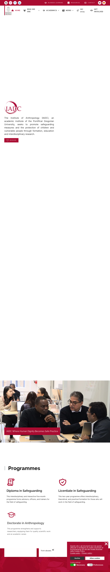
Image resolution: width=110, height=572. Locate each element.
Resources (73, 3)
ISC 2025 (81, 10)
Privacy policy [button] (87, 553)
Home (15, 10)
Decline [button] (77, 558)
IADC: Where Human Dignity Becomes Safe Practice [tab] (49, 439)
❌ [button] (106, 544)
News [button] (67, 10)
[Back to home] (7, 10)
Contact (89, 3)
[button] (4, 411)
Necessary (80, 565)
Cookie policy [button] (75, 553)
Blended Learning (53, 3)
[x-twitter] (6, 3)
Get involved (96, 10)
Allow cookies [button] (95, 558)
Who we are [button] (32, 10)
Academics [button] (51, 10)
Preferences (98, 565)
